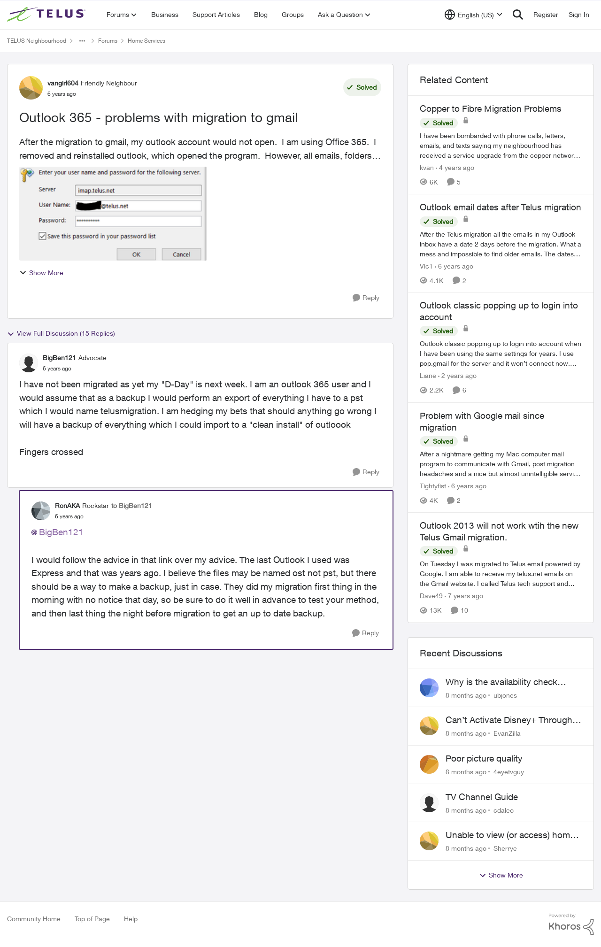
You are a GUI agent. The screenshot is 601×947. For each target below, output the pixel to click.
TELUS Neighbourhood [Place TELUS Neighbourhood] (36, 40)
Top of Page (92, 919)
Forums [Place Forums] (107, 40)
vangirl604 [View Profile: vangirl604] (62, 83)
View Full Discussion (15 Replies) (61, 333)
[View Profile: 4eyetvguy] (429, 764)
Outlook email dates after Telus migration (500, 207)
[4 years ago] (455, 167)
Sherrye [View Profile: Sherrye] (505, 848)
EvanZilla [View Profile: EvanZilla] (507, 733)
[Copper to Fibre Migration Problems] (501, 145)
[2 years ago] (457, 376)
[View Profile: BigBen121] (28, 363)
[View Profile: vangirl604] (31, 88)
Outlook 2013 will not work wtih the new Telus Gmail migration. (499, 531)
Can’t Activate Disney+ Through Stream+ (509, 720)
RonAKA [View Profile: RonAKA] (67, 505)
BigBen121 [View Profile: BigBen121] (59, 358)
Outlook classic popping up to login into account (499, 311)
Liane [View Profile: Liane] (428, 376)
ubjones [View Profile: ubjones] (505, 695)
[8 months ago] (466, 695)
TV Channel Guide (482, 797)
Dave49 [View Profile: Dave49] (431, 596)
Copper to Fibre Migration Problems (491, 108)
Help (131, 919)
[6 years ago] (454, 265)
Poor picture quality (484, 758)
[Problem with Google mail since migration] (501, 463)
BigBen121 (61, 532)
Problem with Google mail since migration (482, 421)
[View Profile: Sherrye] (429, 841)
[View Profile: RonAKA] (40, 510)
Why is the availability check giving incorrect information (501, 682)
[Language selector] (473, 14)
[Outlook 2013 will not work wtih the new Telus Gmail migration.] (501, 574)
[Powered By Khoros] (571, 924)
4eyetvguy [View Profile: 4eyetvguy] (508, 772)
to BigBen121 (131, 505)
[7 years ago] (464, 596)
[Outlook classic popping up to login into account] (501, 354)
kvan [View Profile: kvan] (427, 167)
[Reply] (366, 298)
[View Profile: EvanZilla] (429, 725)
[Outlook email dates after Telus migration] (501, 243)
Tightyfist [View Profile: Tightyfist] (433, 486)
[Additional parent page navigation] (82, 40)
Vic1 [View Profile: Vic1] (426, 265)
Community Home (34, 919)
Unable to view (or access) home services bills (510, 835)
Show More (41, 273)
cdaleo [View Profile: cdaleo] (503, 810)
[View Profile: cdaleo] (429, 802)
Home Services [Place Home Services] (146, 40)
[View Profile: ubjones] (429, 687)
